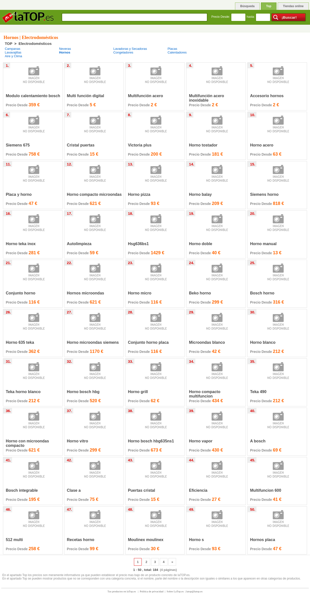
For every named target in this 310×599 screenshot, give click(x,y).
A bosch (258, 441)
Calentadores (176, 52)
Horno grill (138, 392)
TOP (8, 43)
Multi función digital (85, 96)
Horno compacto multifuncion (204, 394)
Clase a (74, 490)
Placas (172, 49)
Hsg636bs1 (138, 244)
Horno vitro (77, 441)
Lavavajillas (13, 52)
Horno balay (200, 194)
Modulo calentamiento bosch (33, 96)
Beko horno (200, 293)
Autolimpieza (79, 244)
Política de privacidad (152, 591)
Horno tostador (203, 145)
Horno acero (261, 145)
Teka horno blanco (23, 392)
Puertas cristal (141, 490)
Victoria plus (140, 145)
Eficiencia (198, 490)
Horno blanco (262, 342)
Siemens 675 (18, 145)
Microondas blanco (207, 342)
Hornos (64, 52)
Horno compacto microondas (94, 194)
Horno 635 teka (20, 342)
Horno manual (263, 244)
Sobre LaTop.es (175, 591)
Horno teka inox (21, 244)
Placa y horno (19, 194)
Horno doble (200, 244)
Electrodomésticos (35, 43)
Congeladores (123, 52)
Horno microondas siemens (93, 342)
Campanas (12, 49)
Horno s (196, 540)
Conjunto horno (20, 293)
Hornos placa (262, 540)
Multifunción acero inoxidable (206, 98)
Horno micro (139, 293)
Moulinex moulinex (146, 540)
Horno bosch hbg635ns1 (151, 441)
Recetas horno (80, 540)
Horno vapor (200, 441)
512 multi (14, 540)
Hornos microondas (85, 293)
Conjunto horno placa (148, 342)
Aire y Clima (13, 56)
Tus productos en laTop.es (122, 591)
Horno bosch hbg (83, 392)
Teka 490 (258, 392)
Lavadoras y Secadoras (130, 49)
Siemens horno (264, 194)
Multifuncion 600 (265, 490)
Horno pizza (139, 194)
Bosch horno (262, 293)
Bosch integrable (22, 490)
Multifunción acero (145, 96)
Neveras (65, 49)
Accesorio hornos (267, 96)
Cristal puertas (80, 145)
